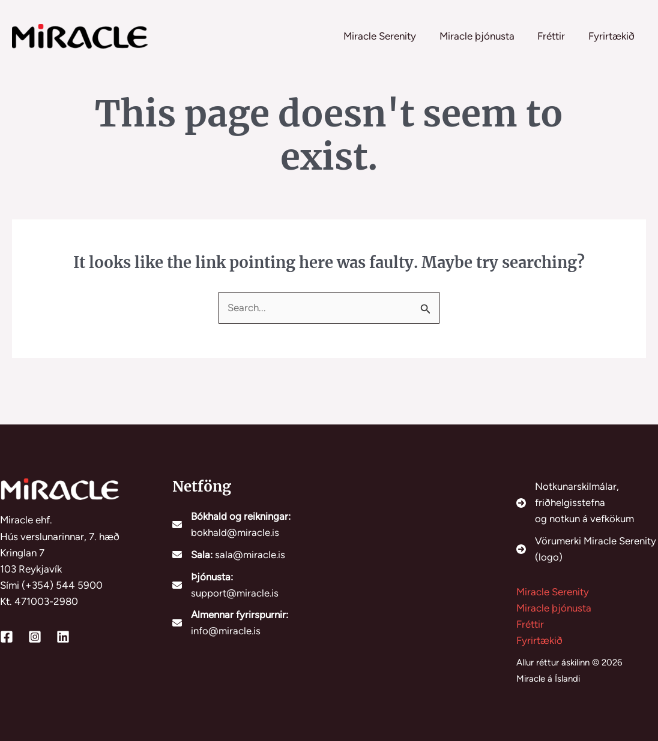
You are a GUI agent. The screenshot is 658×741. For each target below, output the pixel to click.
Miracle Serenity (552, 591)
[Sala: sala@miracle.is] (229, 554)
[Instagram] (34, 635)
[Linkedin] (63, 635)
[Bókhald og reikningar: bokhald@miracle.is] (243, 523)
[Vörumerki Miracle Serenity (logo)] (587, 548)
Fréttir (530, 623)
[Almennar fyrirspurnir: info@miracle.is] (243, 623)
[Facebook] (6, 635)
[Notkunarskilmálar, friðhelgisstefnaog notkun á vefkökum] (587, 501)
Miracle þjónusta (553, 607)
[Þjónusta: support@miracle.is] (243, 584)
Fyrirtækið (539, 640)
